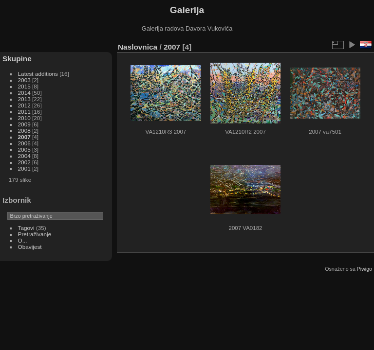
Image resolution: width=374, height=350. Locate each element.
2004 (24, 156)
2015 (24, 86)
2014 (24, 92)
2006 (24, 143)
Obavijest (30, 247)
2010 (24, 118)
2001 (24, 168)
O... (22, 240)
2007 (24, 137)
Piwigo (364, 269)
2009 (24, 124)
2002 (24, 162)
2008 (24, 130)
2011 (24, 111)
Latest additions (38, 73)
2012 (24, 105)
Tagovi (26, 228)
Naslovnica (137, 47)
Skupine (17, 58)
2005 (24, 149)
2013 (24, 99)
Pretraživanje (35, 234)
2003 (24, 80)
